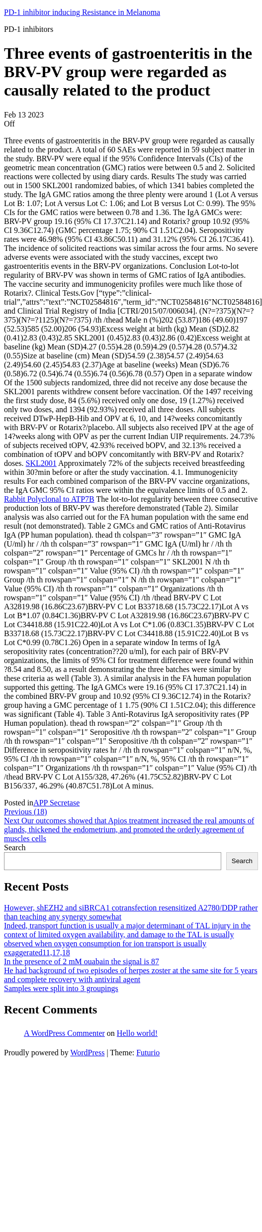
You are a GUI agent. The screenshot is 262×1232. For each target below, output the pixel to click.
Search (15, 847)
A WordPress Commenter (64, 1033)
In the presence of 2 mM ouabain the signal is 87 (81, 961)
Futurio (148, 1052)
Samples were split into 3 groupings (61, 988)
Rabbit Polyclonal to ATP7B (49, 499)
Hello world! (137, 1033)
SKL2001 (41, 463)
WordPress (87, 1052)
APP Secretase (56, 802)
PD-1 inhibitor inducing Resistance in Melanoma (82, 12)
